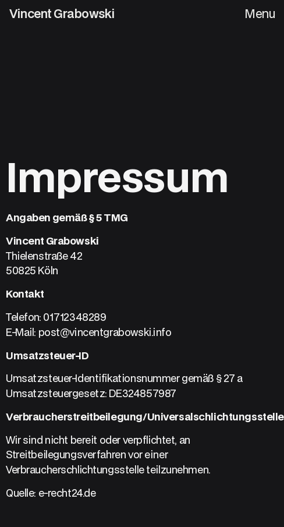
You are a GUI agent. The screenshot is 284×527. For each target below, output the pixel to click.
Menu (259, 13)
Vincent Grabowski (62, 13)
